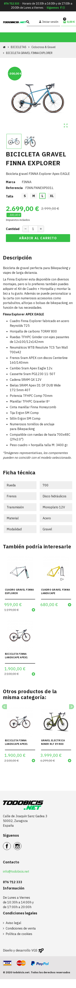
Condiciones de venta (21, 928)
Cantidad (12, 229)
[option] (20, 736)
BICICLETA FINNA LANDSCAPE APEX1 (16, 655)
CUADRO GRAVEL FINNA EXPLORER (19, 591)
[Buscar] (32, 22)
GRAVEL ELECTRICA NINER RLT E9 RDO (53, 742)
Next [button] (71, 706)
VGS (34, 950)
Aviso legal (13, 923)
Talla (9, 196)
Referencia (14, 188)
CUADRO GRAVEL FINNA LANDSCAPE (55, 591)
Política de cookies (19, 934)
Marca (10, 182)
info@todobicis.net (16, 871)
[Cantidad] (33, 229)
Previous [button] (4, 706)
